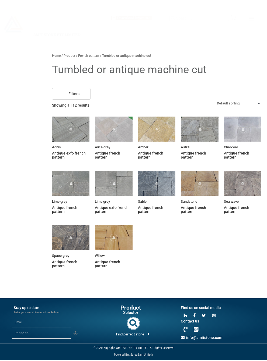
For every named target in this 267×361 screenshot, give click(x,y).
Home (56, 56)
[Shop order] (235, 103)
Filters (71, 93)
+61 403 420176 (133, 5)
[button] (251, 18)
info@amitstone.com (201, 338)
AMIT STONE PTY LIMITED (56, 34)
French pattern (90, 56)
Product (70, 56)
